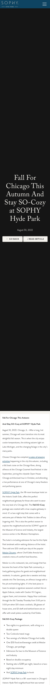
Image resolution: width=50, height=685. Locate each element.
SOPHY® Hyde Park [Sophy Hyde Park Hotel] (10, 492)
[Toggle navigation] (45, 4)
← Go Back (12, 239)
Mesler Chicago (9, 552)
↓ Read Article (35, 239)
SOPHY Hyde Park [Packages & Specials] (18, 672)
